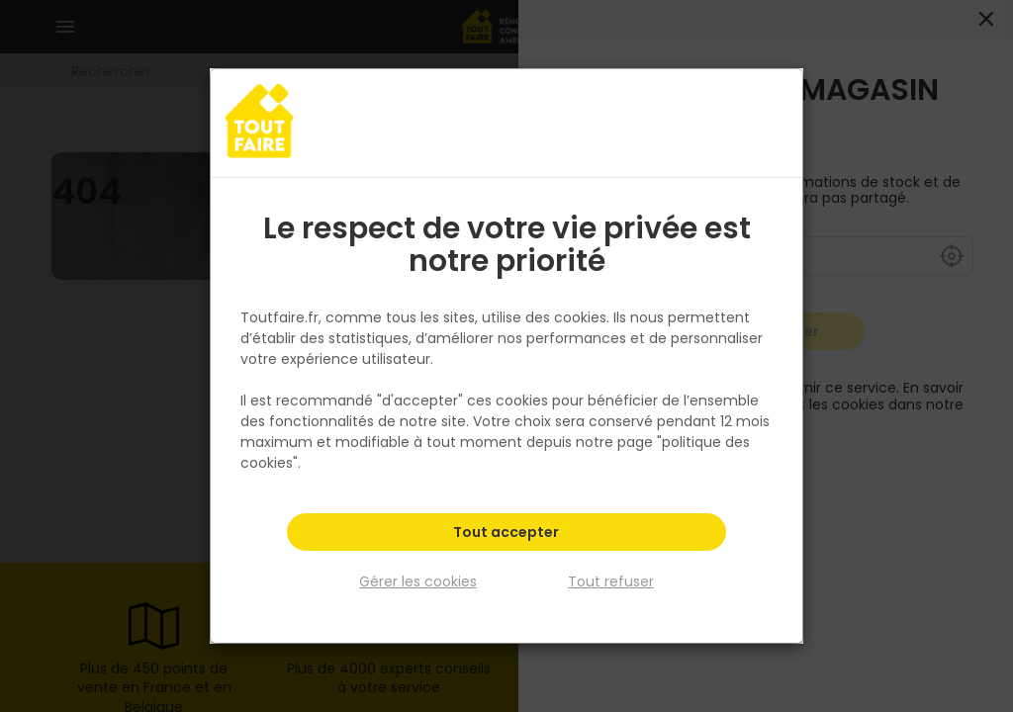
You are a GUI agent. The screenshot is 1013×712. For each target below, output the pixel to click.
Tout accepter (506, 534)
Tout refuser (611, 581)
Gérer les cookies (418, 581)
